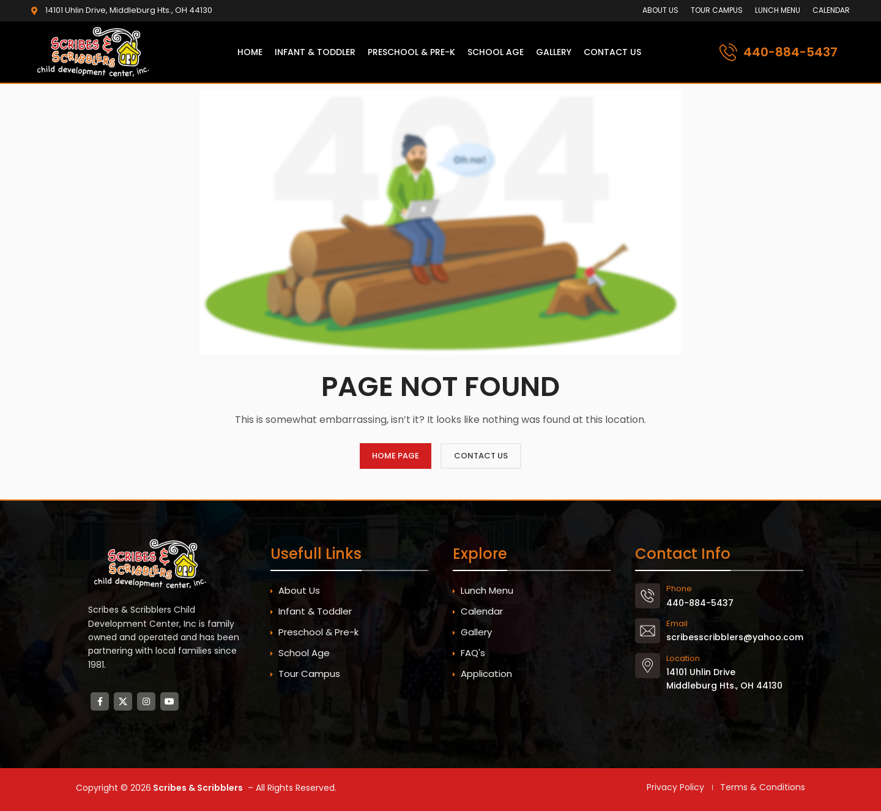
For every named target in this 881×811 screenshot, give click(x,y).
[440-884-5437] (728, 52)
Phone (679, 588)
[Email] (647, 630)
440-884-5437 (790, 52)
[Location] (647, 665)
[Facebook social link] (100, 701)
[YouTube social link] (169, 701)
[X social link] (123, 701)
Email (677, 623)
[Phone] (647, 595)
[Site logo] (95, 51)
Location (683, 658)
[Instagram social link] (146, 701)
